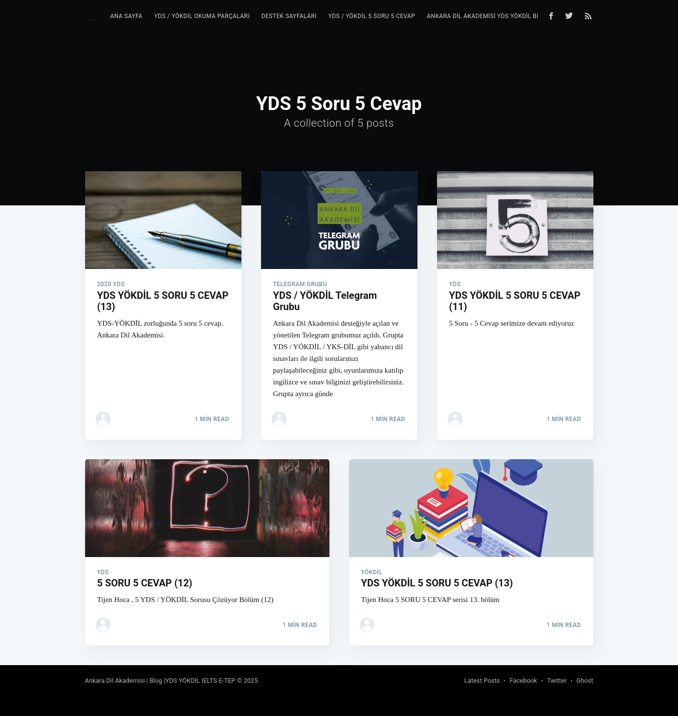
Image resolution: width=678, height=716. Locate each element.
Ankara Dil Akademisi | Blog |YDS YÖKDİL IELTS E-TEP (160, 680)
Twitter (557, 680)
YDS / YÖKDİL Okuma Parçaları (201, 16)
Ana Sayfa (126, 16)
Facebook (523, 680)
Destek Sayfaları (289, 16)
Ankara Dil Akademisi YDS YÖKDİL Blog (487, 16)
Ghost (584, 680)
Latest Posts (482, 680)
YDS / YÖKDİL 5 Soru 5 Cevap (372, 16)
